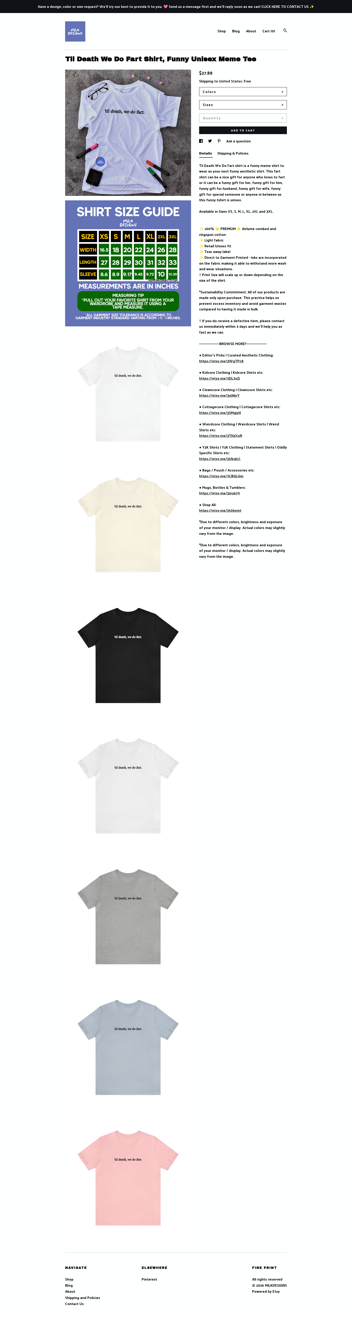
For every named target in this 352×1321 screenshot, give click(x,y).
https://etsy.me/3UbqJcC (220, 458)
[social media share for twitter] (210, 141)
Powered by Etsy (266, 1291)
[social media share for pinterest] (219, 141)
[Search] (285, 31)
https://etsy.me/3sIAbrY (219, 395)
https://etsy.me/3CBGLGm (221, 476)
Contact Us (74, 1303)
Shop (222, 31)
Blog (236, 31)
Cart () (268, 31)
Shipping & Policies (233, 153)
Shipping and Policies (82, 1297)
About (251, 31)
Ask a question (238, 141)
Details (206, 153)
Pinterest (149, 1279)
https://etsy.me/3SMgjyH (220, 412)
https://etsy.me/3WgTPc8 (221, 361)
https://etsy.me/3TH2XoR (220, 435)
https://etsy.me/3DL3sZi (219, 378)
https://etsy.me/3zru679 (219, 493)
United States (230, 81)
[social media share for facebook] (201, 141)
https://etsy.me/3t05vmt (220, 510)
